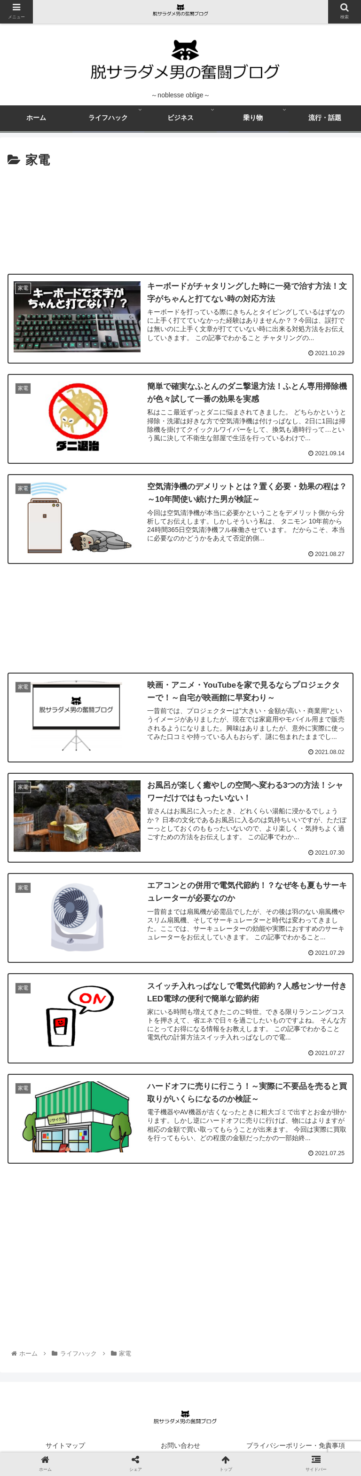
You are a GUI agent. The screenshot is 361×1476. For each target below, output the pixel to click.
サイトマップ (65, 1446)
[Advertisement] (180, 216)
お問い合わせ (180, 1446)
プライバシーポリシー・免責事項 (295, 1446)
